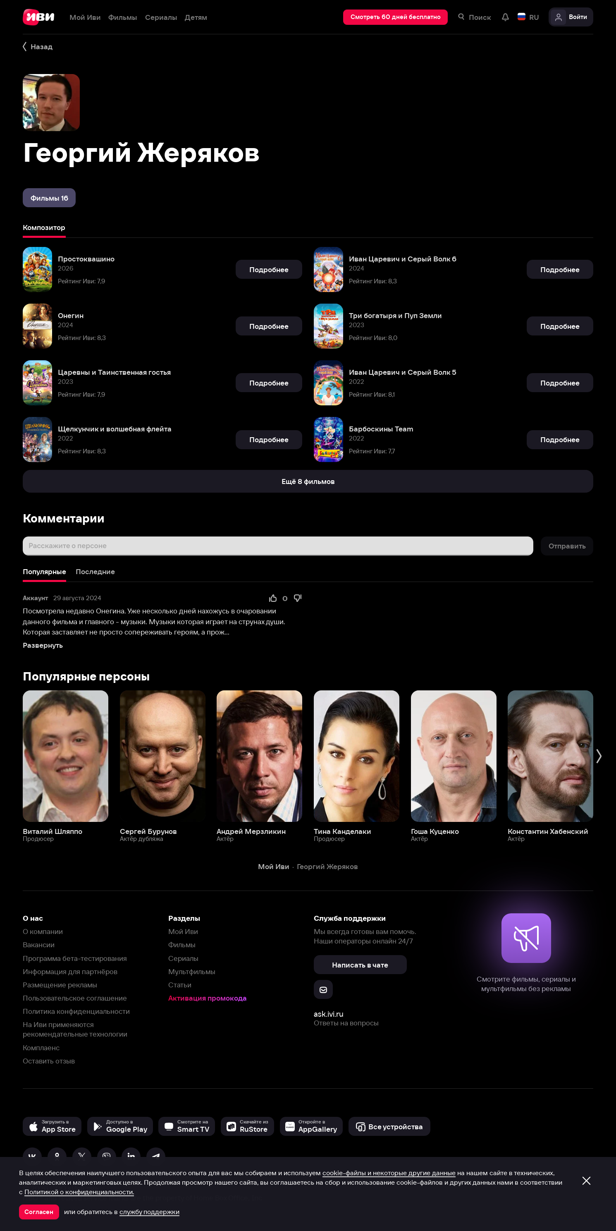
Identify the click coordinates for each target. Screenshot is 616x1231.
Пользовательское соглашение (75, 998)
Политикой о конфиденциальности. (79, 1191)
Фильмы (182, 944)
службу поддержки (149, 1211)
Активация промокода (207, 998)
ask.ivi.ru (329, 1014)
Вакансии (39, 944)
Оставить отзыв (49, 1061)
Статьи (179, 985)
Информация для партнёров (70, 971)
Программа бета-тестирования (75, 958)
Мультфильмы (191, 971)
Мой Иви (183, 931)
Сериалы (183, 958)
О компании (43, 931)
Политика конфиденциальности (76, 1011)
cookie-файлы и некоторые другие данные (389, 1172)
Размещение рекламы (60, 985)
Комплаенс (41, 1047)
